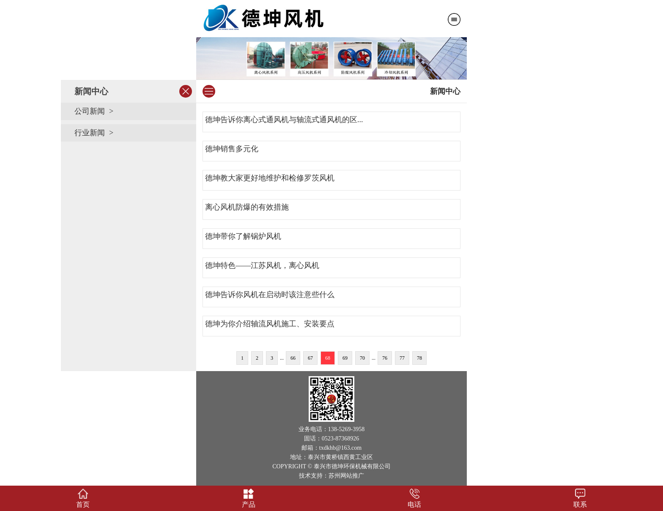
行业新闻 (89, 132)
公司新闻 (89, 111)
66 (293, 358)
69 (345, 358)
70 (362, 358)
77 (402, 358)
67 (310, 358)
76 (384, 358)
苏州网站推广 (346, 476)
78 (419, 358)
